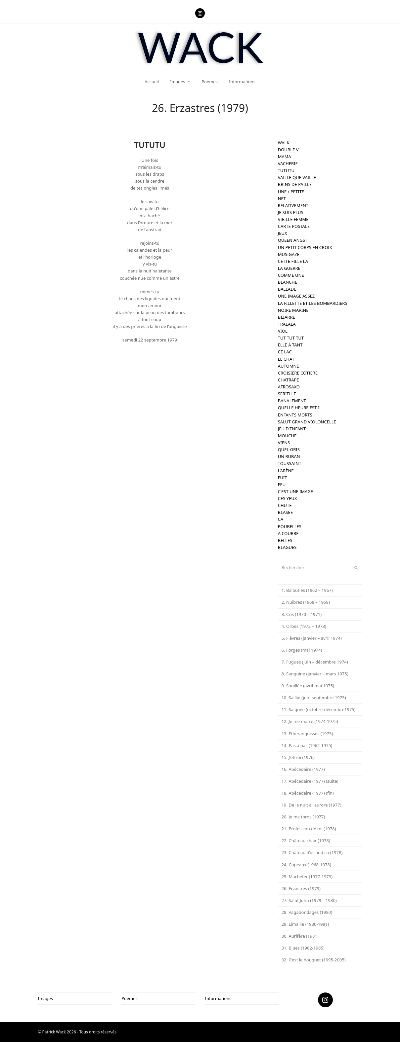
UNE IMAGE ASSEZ (296, 296)
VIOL (283, 331)
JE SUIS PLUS (290, 212)
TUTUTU (286, 170)
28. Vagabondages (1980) (307, 912)
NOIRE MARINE (293, 310)
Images (45, 998)
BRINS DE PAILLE (295, 184)
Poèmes (129, 998)
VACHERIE (288, 163)
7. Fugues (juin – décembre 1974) (315, 662)
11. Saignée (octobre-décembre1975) (319, 709)
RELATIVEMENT (293, 205)
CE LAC (285, 352)
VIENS (284, 443)
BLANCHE (287, 282)
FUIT (282, 478)
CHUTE (285, 505)
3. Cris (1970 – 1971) (302, 614)
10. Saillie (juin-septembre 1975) (314, 698)
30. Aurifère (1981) (300, 936)
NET (282, 198)
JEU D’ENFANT (292, 429)
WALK (283, 143)
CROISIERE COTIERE (298, 373)
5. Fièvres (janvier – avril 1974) (312, 638)
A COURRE (288, 533)
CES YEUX (287, 498)
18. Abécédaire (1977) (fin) (308, 793)
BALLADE (287, 289)
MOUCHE (287, 436)
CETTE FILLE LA (293, 261)
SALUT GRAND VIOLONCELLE (307, 422)
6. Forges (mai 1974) (302, 650)
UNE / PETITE (291, 192)
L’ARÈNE (286, 471)
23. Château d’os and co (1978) (312, 852)
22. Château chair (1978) (306, 841)
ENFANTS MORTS (295, 415)
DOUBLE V (288, 150)
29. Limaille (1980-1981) (305, 924)
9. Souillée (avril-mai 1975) (308, 686)
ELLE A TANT (290, 345)
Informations (218, 998)
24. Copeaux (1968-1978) (306, 865)
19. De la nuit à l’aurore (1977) (311, 805)
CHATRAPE (288, 380)
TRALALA (287, 324)
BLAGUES (287, 547)
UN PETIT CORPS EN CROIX (305, 247)
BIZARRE (286, 317)
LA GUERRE (289, 268)
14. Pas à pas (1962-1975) (307, 745)
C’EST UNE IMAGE (295, 491)
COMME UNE (291, 275)
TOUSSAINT (289, 463)
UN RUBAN (289, 456)
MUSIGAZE (288, 254)
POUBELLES (289, 526)
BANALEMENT (292, 401)
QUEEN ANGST (292, 240)
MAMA (284, 157)
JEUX (282, 233)
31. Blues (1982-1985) (303, 948)
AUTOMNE (288, 366)
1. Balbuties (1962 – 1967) (307, 590)
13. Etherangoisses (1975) (307, 734)
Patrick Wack (54, 1032)
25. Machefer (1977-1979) (307, 877)
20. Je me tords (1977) (303, 817)
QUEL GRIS (289, 449)
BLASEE (285, 512)
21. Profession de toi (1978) (309, 829)
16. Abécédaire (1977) (303, 769)
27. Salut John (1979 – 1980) (309, 900)
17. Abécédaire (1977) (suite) (310, 781)
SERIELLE (287, 394)
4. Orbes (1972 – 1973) (304, 626)
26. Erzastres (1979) (301, 888)
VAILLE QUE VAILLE (297, 177)
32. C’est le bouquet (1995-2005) (314, 960)
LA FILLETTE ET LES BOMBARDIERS (312, 303)
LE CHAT (286, 359)
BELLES (285, 540)
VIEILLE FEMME (293, 219)
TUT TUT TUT (291, 338)
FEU (282, 484)
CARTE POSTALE (294, 226)
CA (281, 519)
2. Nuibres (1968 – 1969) (306, 602)
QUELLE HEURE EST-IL (300, 408)
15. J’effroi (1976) (298, 757)
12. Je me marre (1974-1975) (310, 721)
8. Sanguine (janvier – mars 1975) (315, 674)
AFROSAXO (289, 387)
